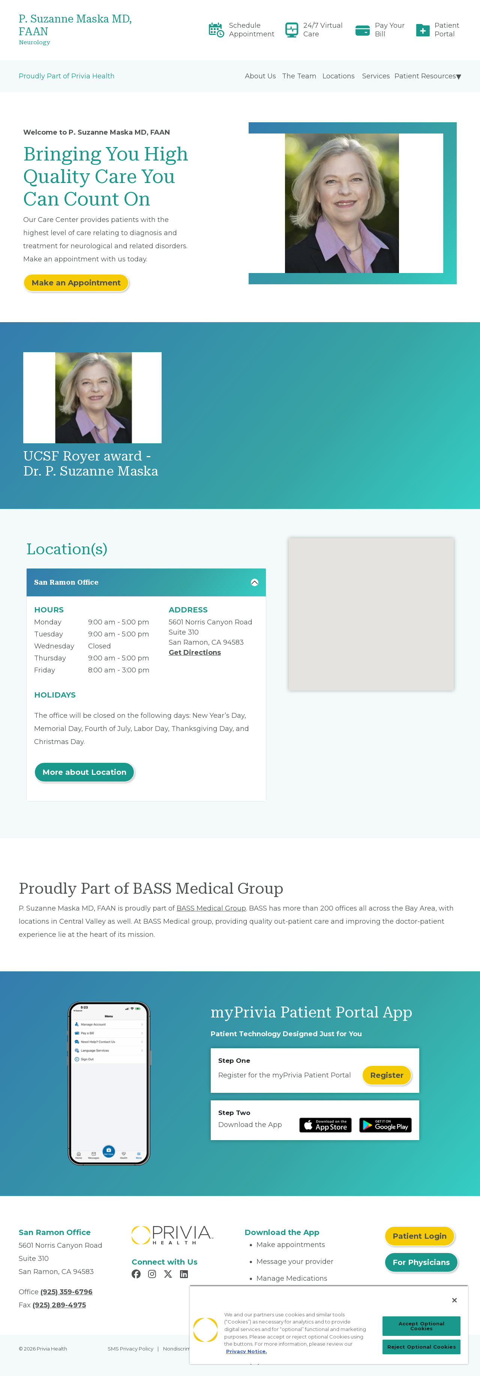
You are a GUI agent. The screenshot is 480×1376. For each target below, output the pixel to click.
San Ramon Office (66, 582)
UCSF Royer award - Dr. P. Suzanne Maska (90, 464)
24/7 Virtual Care (323, 29)
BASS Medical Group (211, 908)
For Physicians (421, 1262)
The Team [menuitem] (299, 76)
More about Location (84, 772)
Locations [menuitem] (338, 76)
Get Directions (195, 652)
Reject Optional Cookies (421, 1347)
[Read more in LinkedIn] (185, 1275)
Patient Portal (447, 29)
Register (387, 1075)
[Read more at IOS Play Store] (325, 1125)
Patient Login (420, 1236)
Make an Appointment (76, 282)
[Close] (454, 1300)
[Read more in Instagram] (153, 1275)
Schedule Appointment (251, 29)
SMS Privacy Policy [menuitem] (130, 1349)
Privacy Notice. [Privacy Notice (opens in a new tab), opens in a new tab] (246, 1351)
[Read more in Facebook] (137, 1275)
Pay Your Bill (390, 29)
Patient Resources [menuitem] (425, 76)
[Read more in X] (169, 1275)
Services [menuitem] (376, 76)
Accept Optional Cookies (422, 1325)
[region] (329, 1324)
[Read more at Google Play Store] (385, 1125)
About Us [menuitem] (260, 76)
